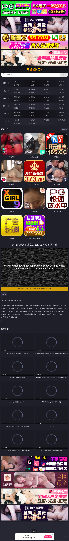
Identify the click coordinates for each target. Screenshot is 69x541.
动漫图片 (61, 105)
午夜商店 (32, 120)
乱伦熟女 (46, 100)
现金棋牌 (46, 85)
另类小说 (32, 115)
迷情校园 (17, 115)
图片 (4, 106)
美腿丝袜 (17, 108)
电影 (4, 98)
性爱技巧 (61, 115)
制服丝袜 (17, 100)
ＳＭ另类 (61, 93)
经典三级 (32, 100)
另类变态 (61, 100)
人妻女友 (46, 112)
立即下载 (48, 537)
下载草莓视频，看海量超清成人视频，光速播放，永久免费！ (41, 289)
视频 (4, 91)
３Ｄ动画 (61, 89)
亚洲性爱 (17, 97)
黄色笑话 (46, 115)
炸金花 (32, 85)
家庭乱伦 (32, 112)
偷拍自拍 (32, 97)
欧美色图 (46, 105)
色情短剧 (32, 123)
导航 (4, 121)
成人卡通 (46, 97)
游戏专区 (61, 82)
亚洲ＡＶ (17, 89)
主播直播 (46, 93)
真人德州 (32, 82)
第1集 (4, 294)
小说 (4, 114)
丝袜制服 (32, 93)
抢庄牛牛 (61, 85)
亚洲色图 (32, 105)
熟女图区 (46, 108)
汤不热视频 (61, 120)
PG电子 (17, 82)
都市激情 (17, 112)
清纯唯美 (32, 108)
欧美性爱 (61, 97)
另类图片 (61, 108)
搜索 (64, 74)
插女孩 (17, 120)
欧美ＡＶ (46, 89)
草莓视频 (46, 120)
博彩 (4, 83)
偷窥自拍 (17, 105)
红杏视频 (17, 123)
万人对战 (46, 82)
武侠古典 (61, 112)
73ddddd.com (34, 70)
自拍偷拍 (32, 89)
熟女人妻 (17, 93)
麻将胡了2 (17, 85)
